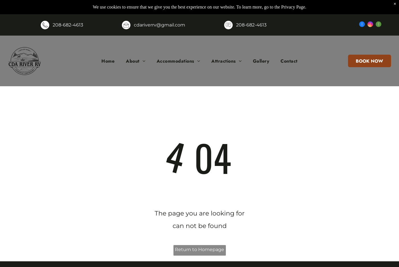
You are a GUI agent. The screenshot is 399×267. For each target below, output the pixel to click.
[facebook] (362, 24)
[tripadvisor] (378, 24)
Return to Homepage (199, 249)
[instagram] (370, 24)
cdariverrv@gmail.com (159, 25)
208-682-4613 (68, 25)
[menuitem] (108, 60)
